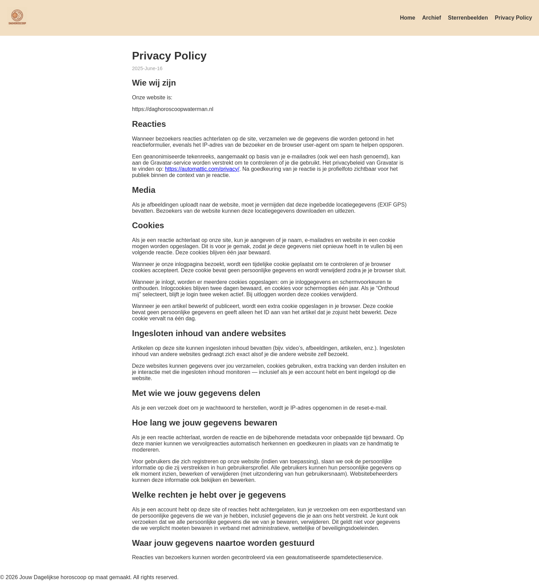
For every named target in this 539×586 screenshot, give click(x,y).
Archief (431, 18)
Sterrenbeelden (468, 18)
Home (407, 18)
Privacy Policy (513, 18)
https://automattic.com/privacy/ (202, 169)
